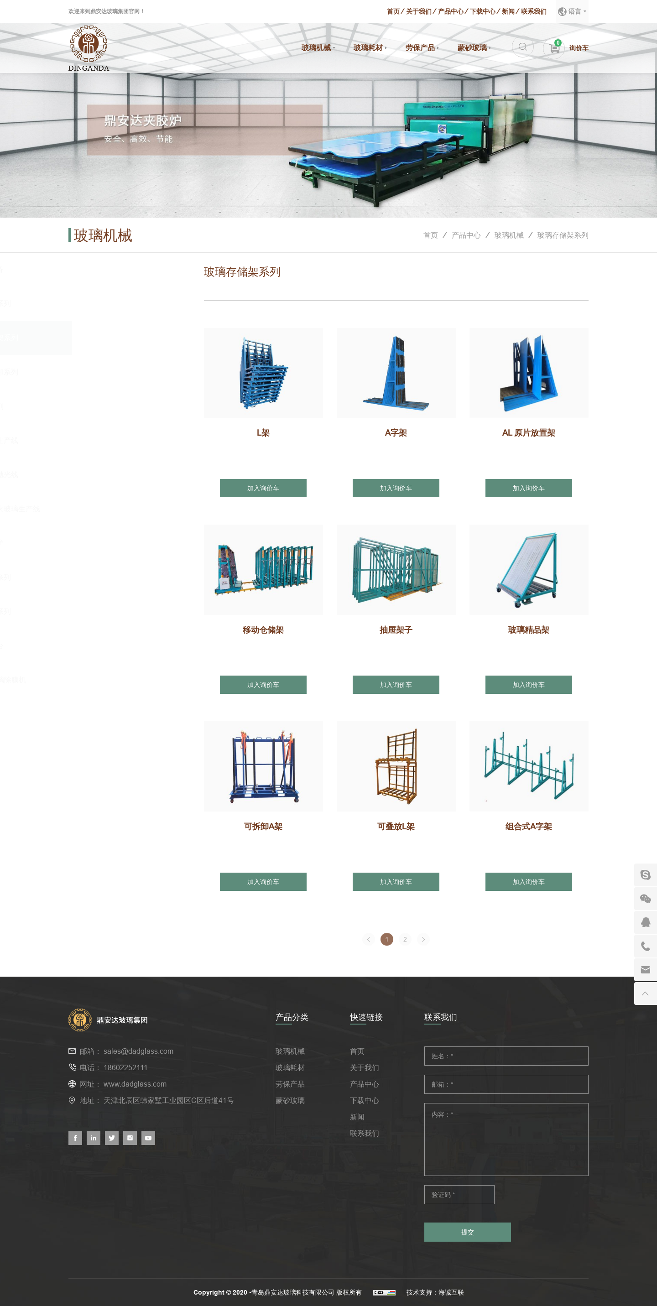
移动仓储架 (263, 629)
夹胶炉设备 (103, 269)
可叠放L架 (396, 826)
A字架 (396, 432)
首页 (393, 11)
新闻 (508, 11)
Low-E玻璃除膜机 (114, 680)
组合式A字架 (529, 826)
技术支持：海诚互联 (435, 1292)
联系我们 (534, 11)
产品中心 (451, 11)
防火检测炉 (103, 543)
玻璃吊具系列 (107, 577)
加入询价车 (263, 488)
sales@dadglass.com (138, 1051)
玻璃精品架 (528, 629)
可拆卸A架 (263, 826)
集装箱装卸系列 (110, 372)
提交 (467, 1232)
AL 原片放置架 (528, 432)
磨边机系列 (103, 406)
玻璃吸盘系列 (107, 303)
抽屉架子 (396, 629)
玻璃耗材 (368, 47)
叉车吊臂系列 (107, 611)
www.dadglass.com (135, 1084)
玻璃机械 (316, 47)
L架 (263, 432)
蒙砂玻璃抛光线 (110, 474)
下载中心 (482, 11)
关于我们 (419, 11)
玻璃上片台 (103, 645)
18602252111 (126, 1067)
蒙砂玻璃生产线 (110, 440)
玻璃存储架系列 (563, 235)
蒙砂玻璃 (472, 47)
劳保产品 (420, 47)
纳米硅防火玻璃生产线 (121, 509)
